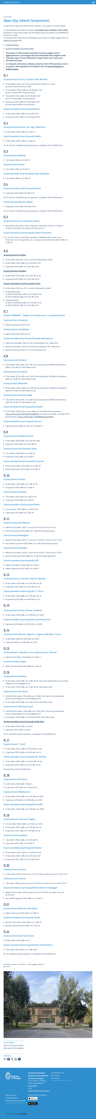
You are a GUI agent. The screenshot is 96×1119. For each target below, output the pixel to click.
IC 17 (6, 740)
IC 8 (6, 356)
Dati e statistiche (11, 1095)
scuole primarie (12, 45)
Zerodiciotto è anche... (58, 1073)
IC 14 (6, 630)
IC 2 (6, 123)
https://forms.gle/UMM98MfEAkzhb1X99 (35, 416)
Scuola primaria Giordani (15, 270)
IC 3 (6, 151)
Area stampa (55, 1078)
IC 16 (6, 672)
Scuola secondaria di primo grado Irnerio (22, 283)
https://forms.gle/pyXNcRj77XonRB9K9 (21, 414)
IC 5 (6, 216)
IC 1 (6, 75)
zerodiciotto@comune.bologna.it (38, 1091)
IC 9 (6, 432)
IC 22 (6, 931)
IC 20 (6, 865)
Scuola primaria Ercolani (15, 254)
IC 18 (6, 775)
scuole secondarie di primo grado (19, 48)
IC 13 (6, 605)
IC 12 (6, 574)
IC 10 (6, 475)
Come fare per (55, 1075)
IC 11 (6, 518)
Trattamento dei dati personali (15, 1101)
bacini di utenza (10, 40)
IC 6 (6, 250)
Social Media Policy (11, 1098)
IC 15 (6, 648)
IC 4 (6, 184)
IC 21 (6, 904)
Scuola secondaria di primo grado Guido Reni (24, 721)
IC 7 (6, 311)
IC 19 (6, 815)
